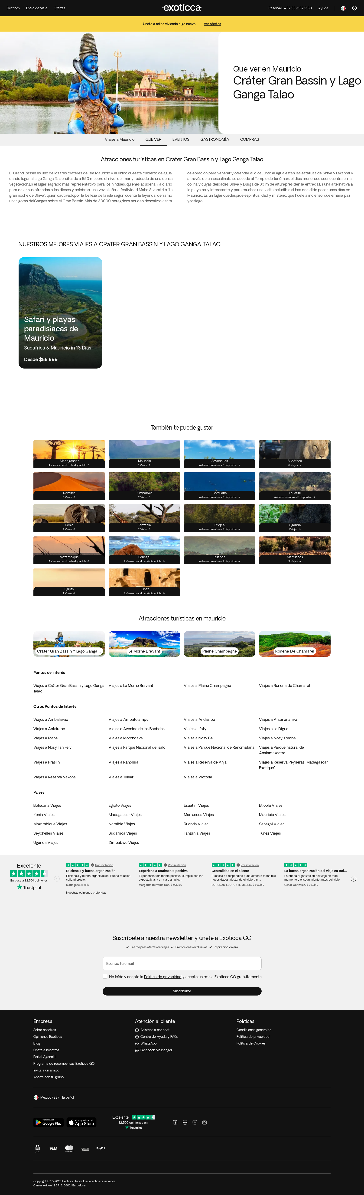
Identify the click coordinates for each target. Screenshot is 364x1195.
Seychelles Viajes (48, 833)
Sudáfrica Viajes (123, 833)
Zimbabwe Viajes (124, 842)
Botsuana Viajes (47, 805)
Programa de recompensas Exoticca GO (63, 1063)
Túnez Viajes (270, 833)
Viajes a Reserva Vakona (54, 777)
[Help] (323, 8)
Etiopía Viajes (271, 805)
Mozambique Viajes (50, 824)
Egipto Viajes (120, 805)
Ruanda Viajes (196, 824)
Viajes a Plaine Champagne (207, 685)
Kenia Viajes (44, 815)
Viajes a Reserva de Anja (205, 762)
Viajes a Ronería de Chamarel (284, 685)
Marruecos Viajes (199, 815)
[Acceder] (354, 8)
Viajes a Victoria (198, 777)
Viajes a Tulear (121, 777)
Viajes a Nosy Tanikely (52, 747)
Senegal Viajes (271, 824)
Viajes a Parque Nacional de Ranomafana (219, 747)
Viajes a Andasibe (199, 719)
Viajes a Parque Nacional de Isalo (137, 747)
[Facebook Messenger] (182, 1050)
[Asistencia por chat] (182, 1030)
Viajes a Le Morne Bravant (131, 685)
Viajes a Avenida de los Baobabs (137, 729)
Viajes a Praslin (46, 762)
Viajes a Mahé (45, 738)
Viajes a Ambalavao (50, 719)
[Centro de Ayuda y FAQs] (182, 1036)
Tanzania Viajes (197, 833)
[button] (182, 991)
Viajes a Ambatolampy (128, 719)
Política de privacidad (163, 977)
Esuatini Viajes (196, 805)
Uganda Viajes (45, 842)
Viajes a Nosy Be (198, 738)
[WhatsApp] (182, 1043)
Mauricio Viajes (272, 815)
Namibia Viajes (122, 824)
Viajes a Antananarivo (278, 719)
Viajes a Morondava (126, 738)
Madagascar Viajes (125, 815)
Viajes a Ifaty (195, 729)
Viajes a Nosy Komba (277, 738)
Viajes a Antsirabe (49, 729)
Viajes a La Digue (273, 729)
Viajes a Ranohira (123, 762)
